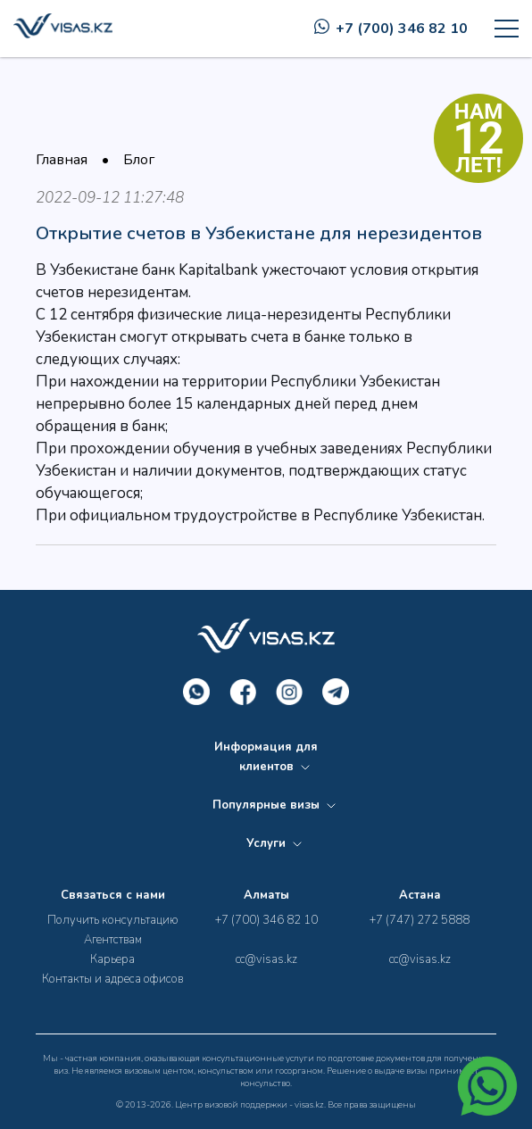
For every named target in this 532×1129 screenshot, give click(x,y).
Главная (61, 160)
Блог (138, 160)
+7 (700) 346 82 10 (391, 28)
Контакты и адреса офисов (112, 979)
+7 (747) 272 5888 (420, 920)
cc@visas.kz (266, 959)
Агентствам (113, 940)
